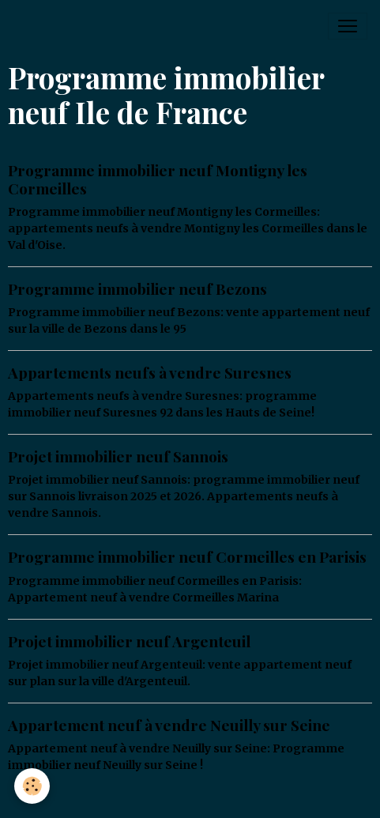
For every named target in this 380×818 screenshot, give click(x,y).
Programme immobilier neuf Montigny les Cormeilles (157, 179)
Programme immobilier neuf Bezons (137, 288)
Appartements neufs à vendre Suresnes (150, 372)
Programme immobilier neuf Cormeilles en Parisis (187, 556)
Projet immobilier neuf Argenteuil (129, 641)
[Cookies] (32, 786)
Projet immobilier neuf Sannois (118, 456)
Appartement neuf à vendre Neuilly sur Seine (169, 724)
